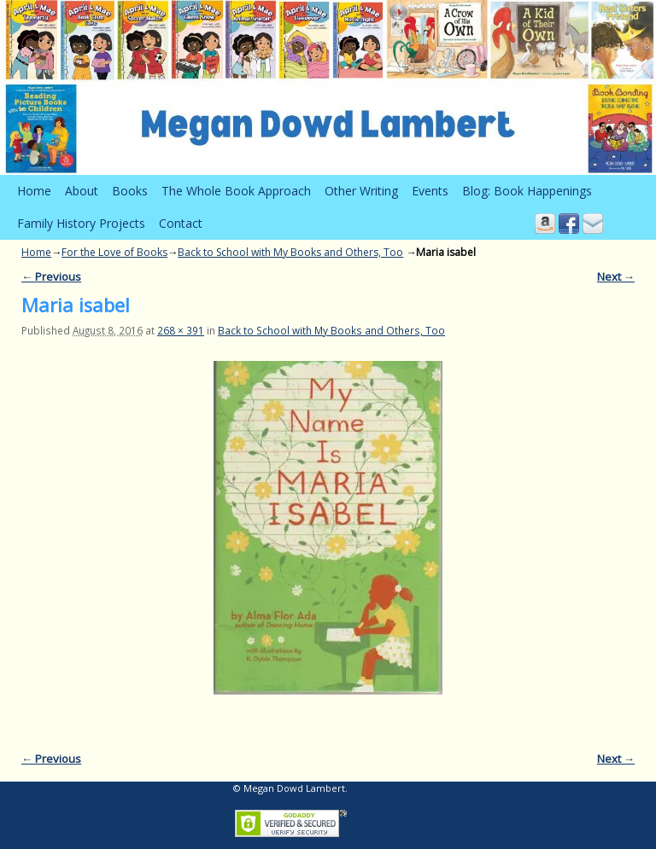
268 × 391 (180, 330)
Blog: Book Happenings (527, 191)
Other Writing (361, 191)
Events (430, 191)
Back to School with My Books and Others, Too (290, 252)
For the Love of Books (114, 252)
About (81, 191)
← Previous (51, 276)
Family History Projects (81, 223)
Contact (180, 223)
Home (34, 191)
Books (130, 191)
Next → (616, 276)
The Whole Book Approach (236, 191)
